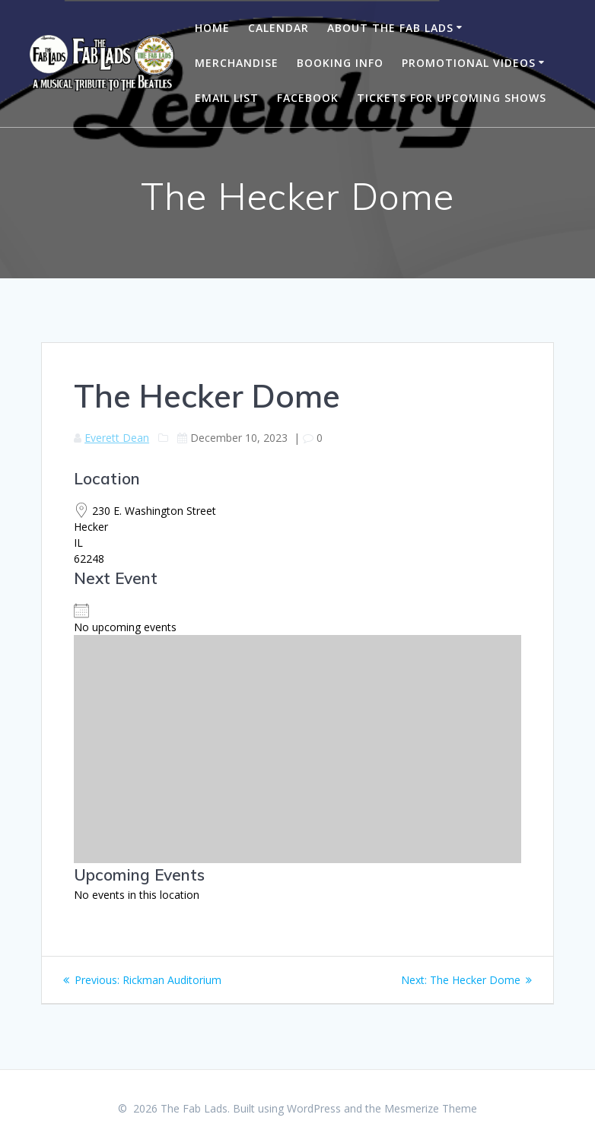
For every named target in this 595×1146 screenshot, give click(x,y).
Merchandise (236, 63)
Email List (227, 97)
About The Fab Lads (390, 28)
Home (212, 28)
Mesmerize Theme (430, 1108)
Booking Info (340, 63)
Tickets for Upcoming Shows (451, 97)
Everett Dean (116, 437)
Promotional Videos (469, 63)
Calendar (278, 28)
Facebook (308, 97)
